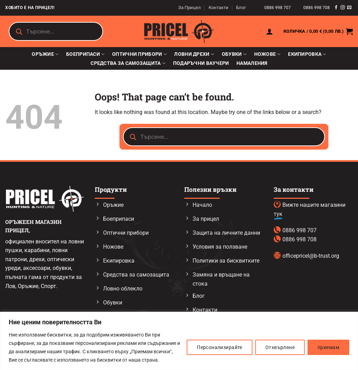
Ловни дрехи (194, 54)
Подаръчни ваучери (201, 63)
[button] (269, 31)
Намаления (251, 63)
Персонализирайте (219, 347)
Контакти (218, 7)
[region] (179, 341)
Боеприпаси (85, 54)
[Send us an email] (349, 7)
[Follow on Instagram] (343, 7)
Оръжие (45, 54)
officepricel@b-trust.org (310, 255)
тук (278, 214)
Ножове (267, 54)
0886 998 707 (278, 7)
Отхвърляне (280, 347)
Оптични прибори (139, 54)
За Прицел (189, 7)
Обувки (234, 54)
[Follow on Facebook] (336, 7)
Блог (241, 7)
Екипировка (307, 54)
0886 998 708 (316, 7)
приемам (328, 347)
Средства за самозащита (128, 63)
